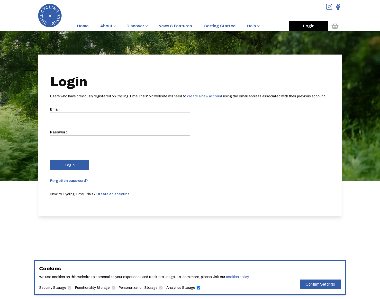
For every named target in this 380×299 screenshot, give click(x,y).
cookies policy (237, 277)
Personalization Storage (138, 288)
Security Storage (52, 288)
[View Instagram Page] (329, 7)
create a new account (204, 96)
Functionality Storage (92, 288)
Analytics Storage (180, 288)
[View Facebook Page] (338, 7)
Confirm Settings (320, 284)
